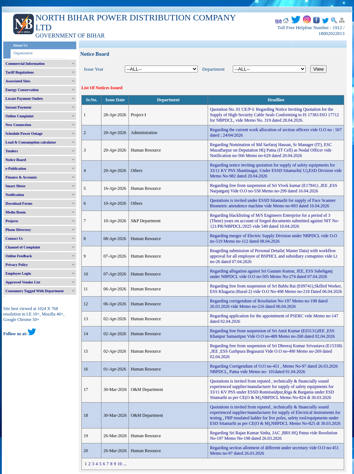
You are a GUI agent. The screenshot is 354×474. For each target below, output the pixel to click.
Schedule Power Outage (23, 134)
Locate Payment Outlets (24, 99)
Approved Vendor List (22, 282)
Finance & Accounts (21, 177)
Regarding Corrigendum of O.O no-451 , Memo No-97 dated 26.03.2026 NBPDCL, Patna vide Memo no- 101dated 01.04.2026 (274, 369)
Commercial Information (25, 64)
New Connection (18, 125)
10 (120, 463)
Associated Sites (17, 81)
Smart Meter (15, 186)
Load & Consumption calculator (30, 142)
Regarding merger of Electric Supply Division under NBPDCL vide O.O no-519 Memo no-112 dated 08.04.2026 (273, 238)
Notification (14, 195)
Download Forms (18, 203)
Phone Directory (18, 230)
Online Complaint (19, 116)
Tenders (11, 151)
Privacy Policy (16, 265)
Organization (23, 53)
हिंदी (278, 21)
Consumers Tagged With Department (34, 291)
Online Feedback (18, 256)
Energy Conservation (22, 90)
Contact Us (14, 238)
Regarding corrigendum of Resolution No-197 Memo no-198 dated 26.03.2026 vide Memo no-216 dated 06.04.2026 (268, 303)
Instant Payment (18, 107)
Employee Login (18, 273)
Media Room (15, 212)
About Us (20, 45)
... (125, 463)
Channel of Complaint (22, 247)
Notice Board (15, 160)
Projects (11, 221)
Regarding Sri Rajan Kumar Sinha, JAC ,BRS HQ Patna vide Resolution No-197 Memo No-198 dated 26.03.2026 (273, 435)
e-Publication (15, 169)
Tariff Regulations (19, 72)
